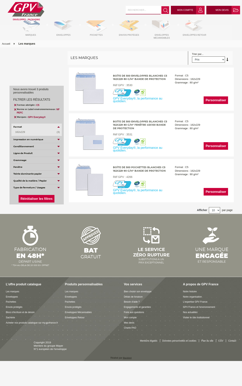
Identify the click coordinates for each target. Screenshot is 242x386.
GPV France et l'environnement (201, 322)
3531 (128, 148)
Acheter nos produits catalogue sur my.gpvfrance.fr (23, 340)
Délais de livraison (134, 312)
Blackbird (127, 373)
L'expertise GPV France (196, 317)
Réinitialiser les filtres (37, 198)
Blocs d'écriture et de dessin (22, 327)
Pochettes (11, 317)
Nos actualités (191, 327)
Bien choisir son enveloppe (139, 307)
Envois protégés (15, 322)
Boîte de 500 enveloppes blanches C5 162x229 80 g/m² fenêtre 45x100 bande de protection (139, 138)
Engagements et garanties (139, 322)
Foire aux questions (135, 327)
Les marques (13, 307)
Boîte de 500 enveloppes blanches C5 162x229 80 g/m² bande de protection (139, 90)
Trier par (197, 63)
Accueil (6, 53)
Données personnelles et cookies (175, 356)
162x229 (34, 132)
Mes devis (129, 338)
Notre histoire (190, 307)
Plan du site (205, 356)
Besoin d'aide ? (132, 317)
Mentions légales (141, 356)
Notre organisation (193, 312)
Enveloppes (12, 312)
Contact (231, 356)
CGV (219, 356)
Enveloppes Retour (76, 332)
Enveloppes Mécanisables (80, 327)
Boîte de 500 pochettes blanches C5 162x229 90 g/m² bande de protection (140, 186)
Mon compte (131, 332)
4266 (128, 196)
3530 (128, 100)
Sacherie (11, 332)
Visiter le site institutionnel (197, 332)
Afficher (202, 225)
